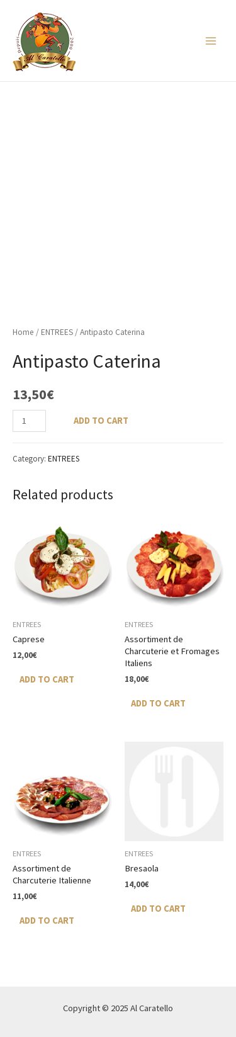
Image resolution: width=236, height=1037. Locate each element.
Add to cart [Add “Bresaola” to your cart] (158, 908)
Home (23, 332)
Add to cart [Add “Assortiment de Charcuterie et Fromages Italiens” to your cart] (158, 703)
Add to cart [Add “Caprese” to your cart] (47, 679)
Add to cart (101, 420)
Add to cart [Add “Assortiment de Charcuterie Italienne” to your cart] (47, 920)
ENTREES (57, 332)
